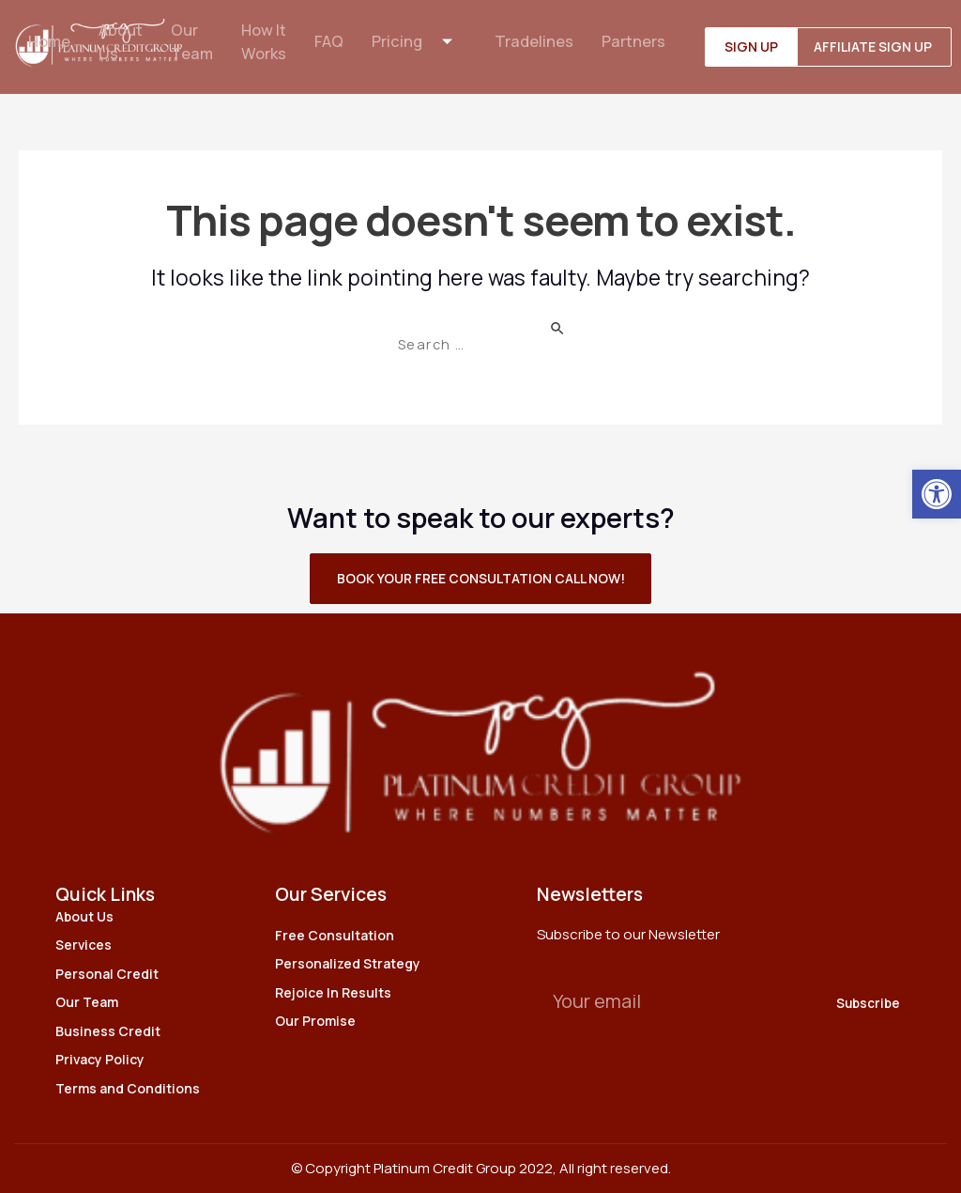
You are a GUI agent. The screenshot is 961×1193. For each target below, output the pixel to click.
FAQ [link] (331, 43)
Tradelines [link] (538, 43)
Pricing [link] (422, 43)
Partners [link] (638, 43)
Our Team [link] (191, 43)
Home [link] (46, 43)
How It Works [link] (264, 43)
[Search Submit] (562, 327)
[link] (936, 494)
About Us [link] (119, 43)
